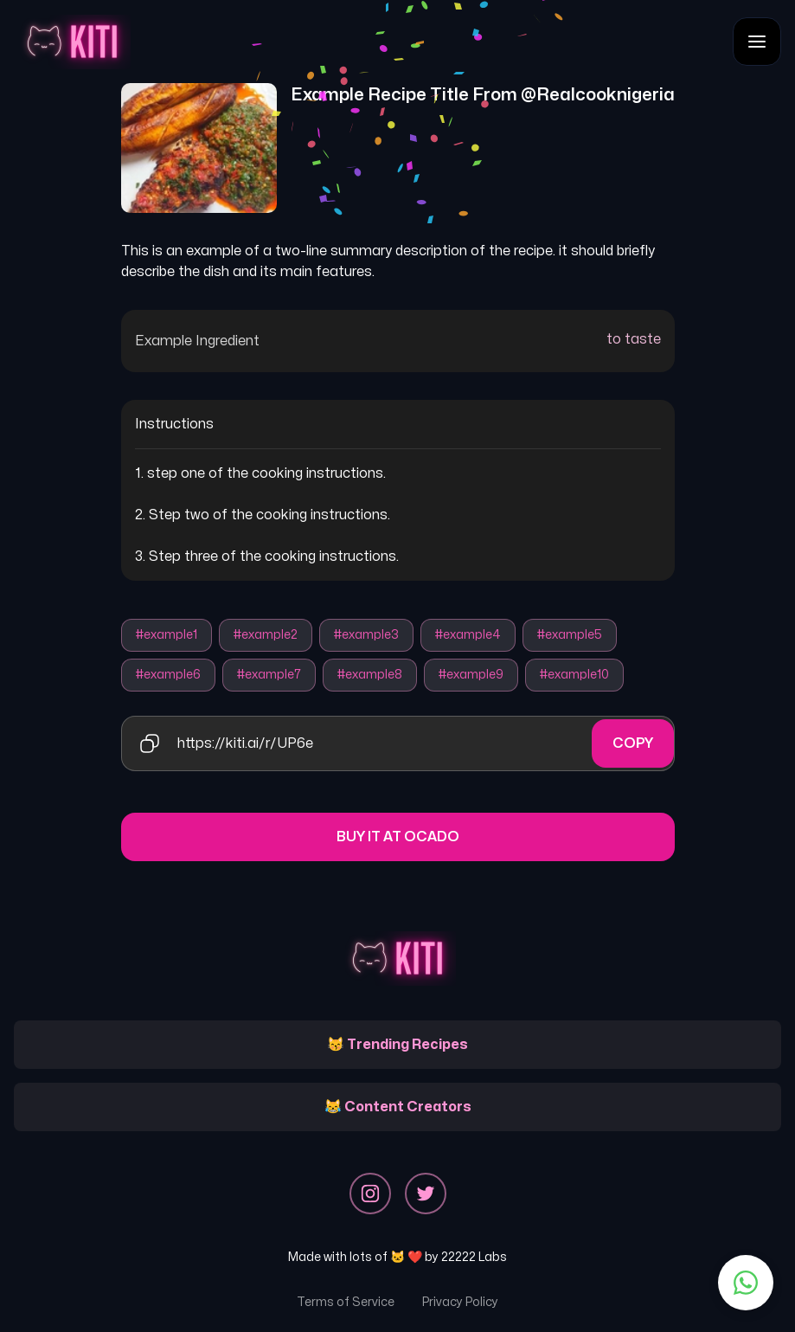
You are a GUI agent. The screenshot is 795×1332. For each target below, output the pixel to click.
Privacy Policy (460, 1302)
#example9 (471, 674)
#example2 (266, 634)
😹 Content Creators (397, 1107)
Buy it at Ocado (398, 837)
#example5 (569, 634)
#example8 (369, 674)
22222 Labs (474, 1257)
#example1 (166, 634)
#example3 (366, 634)
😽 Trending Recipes (397, 1045)
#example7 (269, 674)
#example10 (574, 674)
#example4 (468, 634)
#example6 (168, 674)
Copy (632, 743)
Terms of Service (345, 1302)
